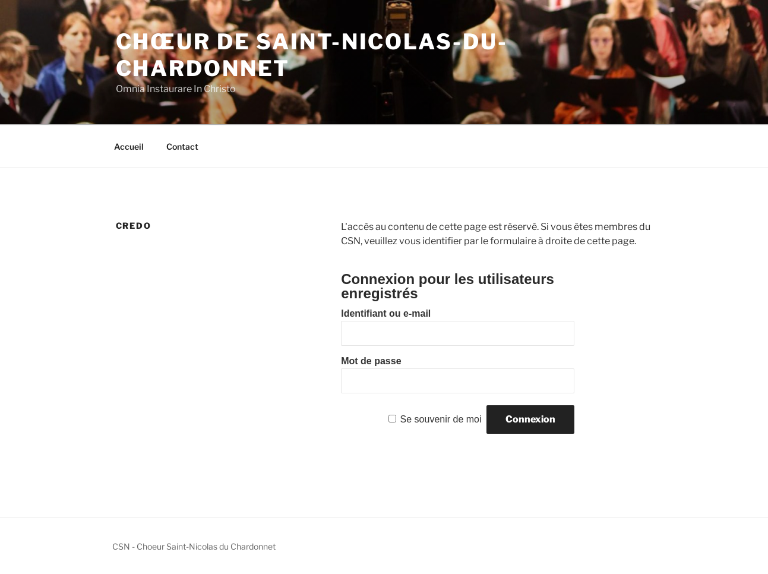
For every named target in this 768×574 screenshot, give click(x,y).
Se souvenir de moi (441, 419)
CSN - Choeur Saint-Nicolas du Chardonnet (194, 546)
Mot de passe (371, 361)
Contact (182, 146)
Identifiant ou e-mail (386, 313)
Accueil (129, 146)
